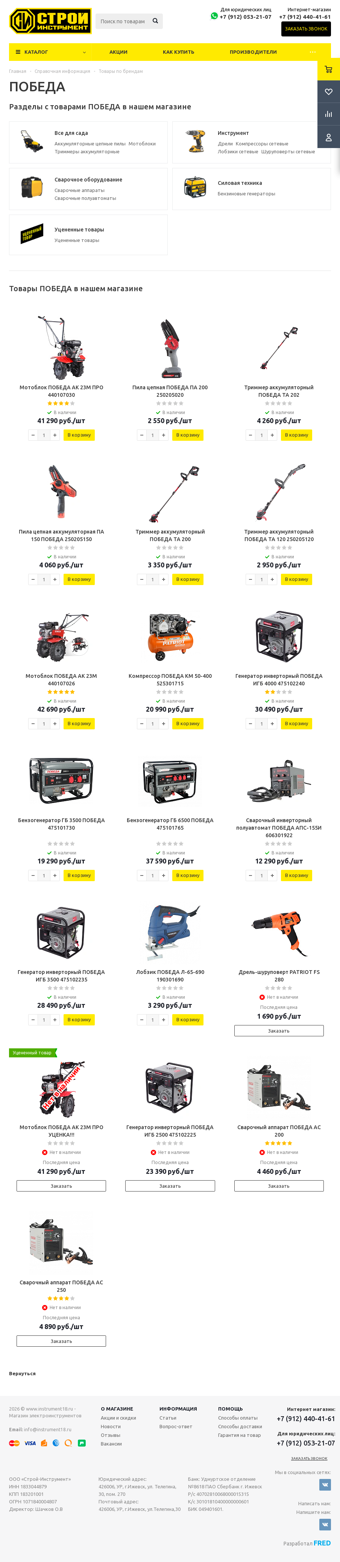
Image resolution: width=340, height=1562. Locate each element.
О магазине (117, 1408)
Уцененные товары (77, 240)
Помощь (230, 1408)
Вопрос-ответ (176, 1426)
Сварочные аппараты (80, 190)
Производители (253, 51)
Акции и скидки (118, 1417)
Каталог (36, 51)
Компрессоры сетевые (262, 143)
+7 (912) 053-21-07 (246, 17)
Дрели (225, 143)
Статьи (167, 1417)
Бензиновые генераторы (246, 193)
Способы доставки (240, 1426)
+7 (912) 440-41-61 (305, 17)
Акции (118, 51)
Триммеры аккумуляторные (87, 151)
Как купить (178, 51)
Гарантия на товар (239, 1435)
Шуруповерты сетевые (288, 151)
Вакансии (111, 1443)
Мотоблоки (142, 143)
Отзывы (110, 1435)
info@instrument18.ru (47, 1429)
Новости (111, 1426)
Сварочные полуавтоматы (85, 198)
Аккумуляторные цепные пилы (90, 143)
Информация (178, 1408)
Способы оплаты (238, 1417)
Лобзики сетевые (238, 151)
